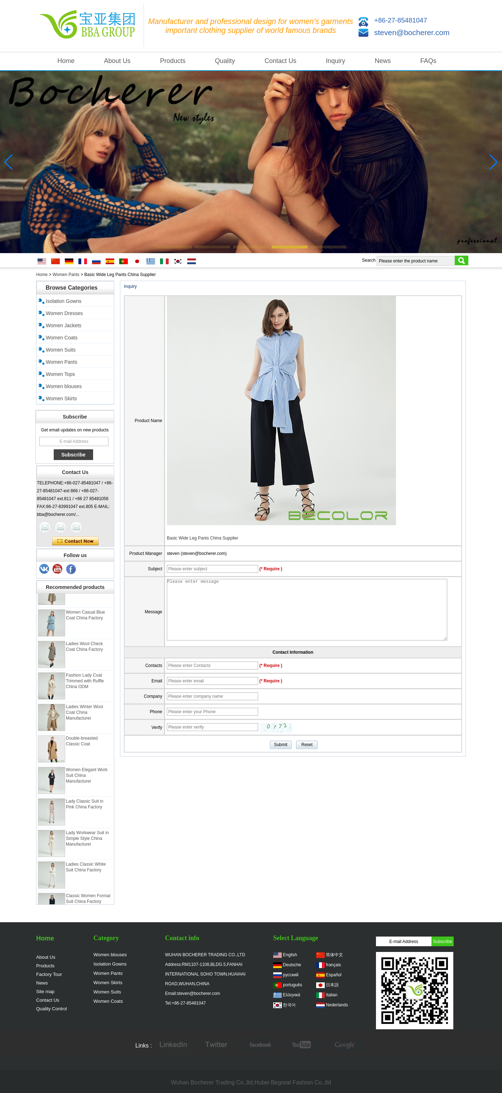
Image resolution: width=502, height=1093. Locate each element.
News (383, 60)
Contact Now (75, 541)
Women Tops (60, 374)
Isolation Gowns (64, 301)
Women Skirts (61, 398)
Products (172, 60)
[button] (174, 247)
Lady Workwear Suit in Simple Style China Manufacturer (87, 842)
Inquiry (335, 60)
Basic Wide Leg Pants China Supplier (202, 538)
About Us (117, 60)
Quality (225, 60)
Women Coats (61, 337)
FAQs (428, 60)
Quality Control (51, 1008)
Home (65, 60)
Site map (45, 991)
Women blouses (64, 386)
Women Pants (66, 274)
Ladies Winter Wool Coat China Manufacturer (84, 716)
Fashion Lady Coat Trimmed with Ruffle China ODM (85, 684)
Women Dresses (64, 313)
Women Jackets (63, 325)
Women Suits (61, 350)
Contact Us (280, 60)
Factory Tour (49, 974)
